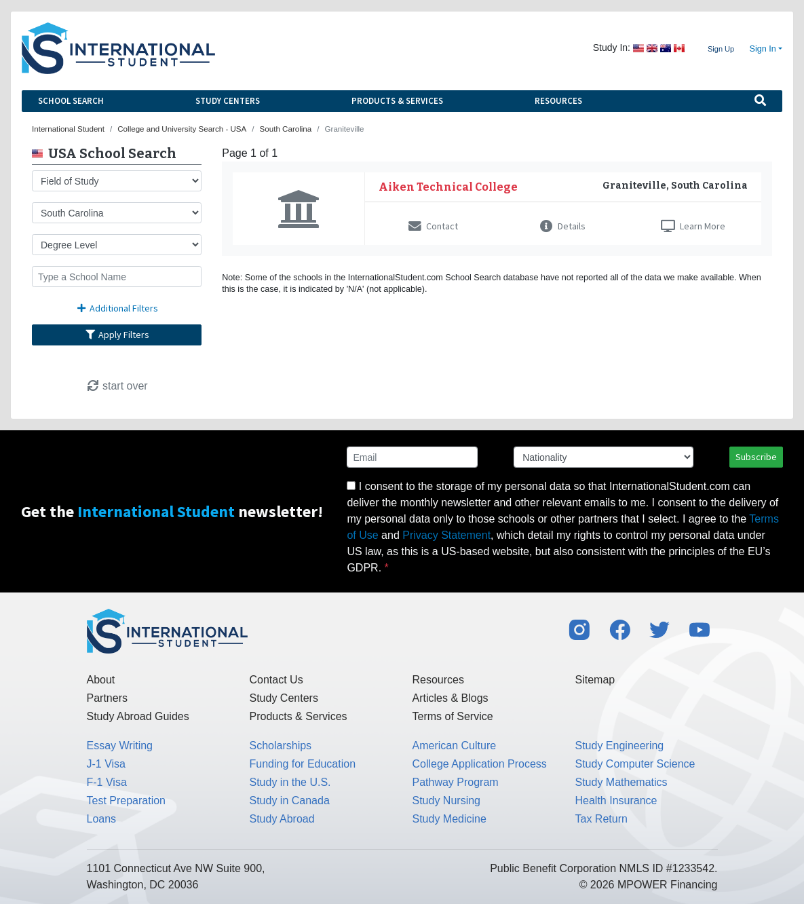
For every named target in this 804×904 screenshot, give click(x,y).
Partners (107, 698)
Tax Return (601, 819)
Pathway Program (456, 782)
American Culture (455, 745)
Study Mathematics (621, 782)
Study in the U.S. (290, 782)
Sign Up (721, 49)
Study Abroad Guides (138, 716)
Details (563, 226)
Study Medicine (449, 819)
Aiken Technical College (448, 187)
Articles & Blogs (451, 698)
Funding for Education (303, 764)
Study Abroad (282, 819)
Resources (558, 101)
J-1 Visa (106, 764)
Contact (433, 226)
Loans (102, 819)
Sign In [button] (763, 49)
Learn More (693, 226)
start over (117, 386)
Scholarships (281, 745)
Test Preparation (126, 800)
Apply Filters (116, 334)
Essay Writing (120, 745)
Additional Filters (116, 308)
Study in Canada (290, 800)
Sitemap (595, 679)
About (101, 679)
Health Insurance (616, 800)
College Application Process (480, 764)
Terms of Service (453, 716)
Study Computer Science (635, 764)
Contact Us (276, 679)
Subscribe (756, 457)
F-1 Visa (107, 782)
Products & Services (397, 101)
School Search (71, 101)
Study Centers (227, 101)
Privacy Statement (446, 535)
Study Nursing (447, 800)
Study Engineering (619, 745)
